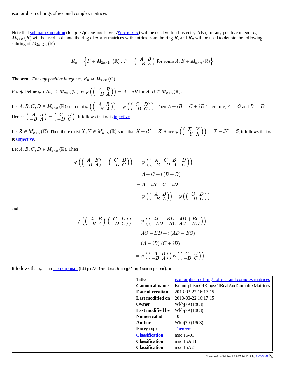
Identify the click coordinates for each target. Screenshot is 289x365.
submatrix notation (47, 32)
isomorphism (65, 268)
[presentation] (254, 32)
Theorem (183, 328)
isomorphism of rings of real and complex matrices (222, 279)
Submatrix (128, 32)
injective (122, 116)
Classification (149, 335)
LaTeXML (264, 356)
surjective (25, 139)
